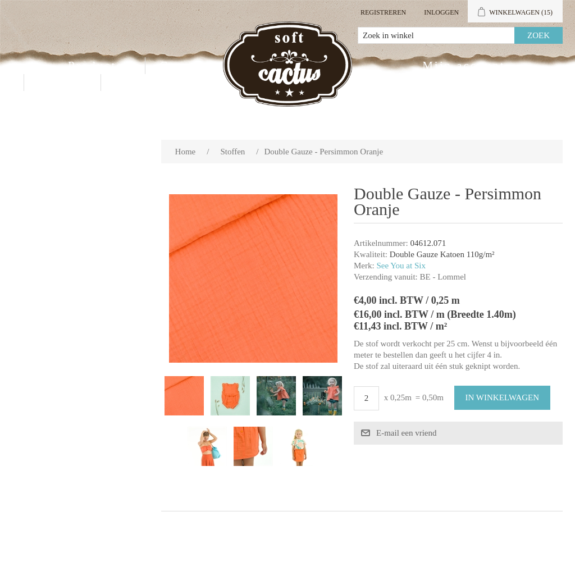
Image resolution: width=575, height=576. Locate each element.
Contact (62, 82)
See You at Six (401, 265)
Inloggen (441, 12)
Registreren (383, 12)
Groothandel (198, 65)
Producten (99, 65)
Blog (130, 82)
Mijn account (463, 65)
